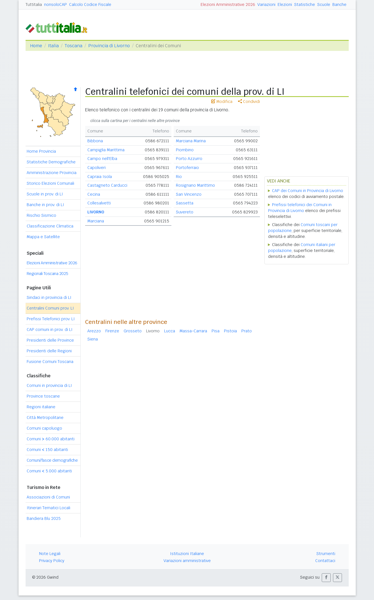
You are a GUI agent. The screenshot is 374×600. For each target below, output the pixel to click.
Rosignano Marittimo (195, 185)
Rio (179, 176)
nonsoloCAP (55, 4)
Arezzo (94, 330)
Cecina (93, 194)
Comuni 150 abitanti (47, 449)
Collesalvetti (99, 203)
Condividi (249, 101)
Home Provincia (41, 151)
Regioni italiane (41, 406)
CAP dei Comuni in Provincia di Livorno (307, 190)
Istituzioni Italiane (187, 553)
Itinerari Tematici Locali (48, 507)
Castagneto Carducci (107, 185)
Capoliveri (96, 167)
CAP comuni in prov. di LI (49, 329)
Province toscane (43, 396)
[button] (326, 577)
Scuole (323, 4)
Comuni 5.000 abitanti (49, 470)
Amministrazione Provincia (51, 172)
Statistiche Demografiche (51, 161)
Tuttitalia (34, 4)
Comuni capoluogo (44, 428)
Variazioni (266, 4)
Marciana (95, 221)
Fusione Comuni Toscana (50, 361)
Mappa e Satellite (43, 236)
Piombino (185, 149)
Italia (53, 46)
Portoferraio (187, 167)
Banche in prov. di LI (45, 204)
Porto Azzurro (189, 158)
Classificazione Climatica (50, 226)
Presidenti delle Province (50, 340)
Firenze (112, 330)
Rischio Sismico (41, 215)
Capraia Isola (99, 176)
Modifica (221, 101)
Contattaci (325, 560)
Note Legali (49, 553)
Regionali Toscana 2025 (47, 273)
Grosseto (133, 330)
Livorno (153, 330)
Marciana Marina (191, 140)
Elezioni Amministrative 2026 (228, 4)
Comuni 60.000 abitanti (50, 438)
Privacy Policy (51, 560)
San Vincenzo (188, 194)
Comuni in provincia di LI (49, 385)
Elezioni (285, 4)
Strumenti (325, 553)
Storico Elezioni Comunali (50, 183)
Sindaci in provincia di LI (49, 297)
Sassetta (184, 203)
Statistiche (304, 4)
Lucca (169, 330)
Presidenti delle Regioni (49, 350)
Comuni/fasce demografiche (52, 460)
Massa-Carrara (193, 330)
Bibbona (95, 140)
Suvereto (184, 212)
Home (36, 46)
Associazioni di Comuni (48, 497)
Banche (339, 4)
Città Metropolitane (45, 417)
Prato (246, 330)
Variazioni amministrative (187, 560)
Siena (92, 339)
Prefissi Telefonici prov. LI (51, 318)
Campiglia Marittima (105, 149)
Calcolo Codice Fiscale (90, 4)
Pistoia (230, 330)
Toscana (73, 46)
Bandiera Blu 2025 (44, 518)
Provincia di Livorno (109, 46)
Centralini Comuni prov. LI (50, 308)
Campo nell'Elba (102, 158)
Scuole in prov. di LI (45, 194)
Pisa (215, 330)
